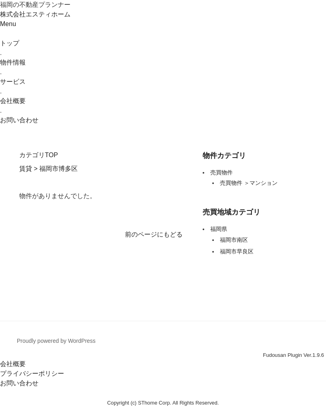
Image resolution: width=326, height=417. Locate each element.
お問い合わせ (19, 383)
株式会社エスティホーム (35, 14)
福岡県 (218, 229)
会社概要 (13, 363)
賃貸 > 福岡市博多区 (48, 168)
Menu (8, 23)
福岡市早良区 (237, 251)
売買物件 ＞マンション (249, 183)
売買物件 (221, 172)
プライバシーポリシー (32, 373)
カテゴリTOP (38, 155)
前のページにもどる (154, 234)
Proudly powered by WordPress (56, 341)
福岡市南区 (234, 240)
